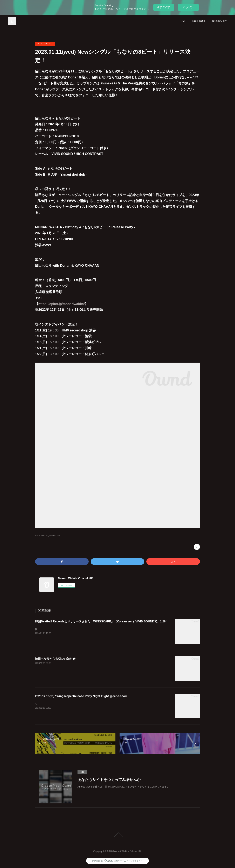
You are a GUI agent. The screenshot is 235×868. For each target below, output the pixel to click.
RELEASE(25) (41, 536)
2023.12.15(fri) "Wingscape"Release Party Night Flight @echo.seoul (81, 696)
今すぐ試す (163, 7)
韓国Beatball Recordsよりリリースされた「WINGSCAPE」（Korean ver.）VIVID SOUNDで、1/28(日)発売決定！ (110, 621)
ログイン (188, 7)
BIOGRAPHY (219, 21)
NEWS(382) (54, 536)
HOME (182, 21)
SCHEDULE (199, 21)
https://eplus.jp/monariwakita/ (61, 304)
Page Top (117, 835)
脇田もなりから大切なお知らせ (55, 658)
